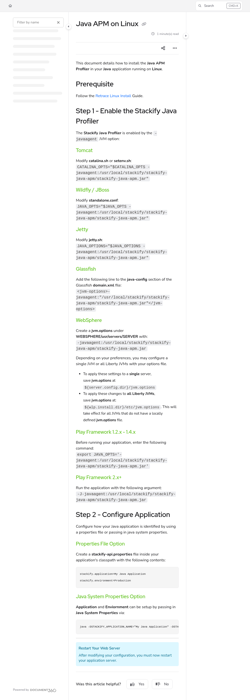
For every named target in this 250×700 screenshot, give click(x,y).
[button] (219, 6)
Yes (137, 684)
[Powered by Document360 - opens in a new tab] (34, 689)
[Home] (10, 6)
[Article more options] (175, 48)
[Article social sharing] (163, 48)
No (162, 684)
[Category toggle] (69, 27)
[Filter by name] (38, 22)
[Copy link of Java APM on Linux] (144, 24)
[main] (127, 356)
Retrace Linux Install (113, 96)
